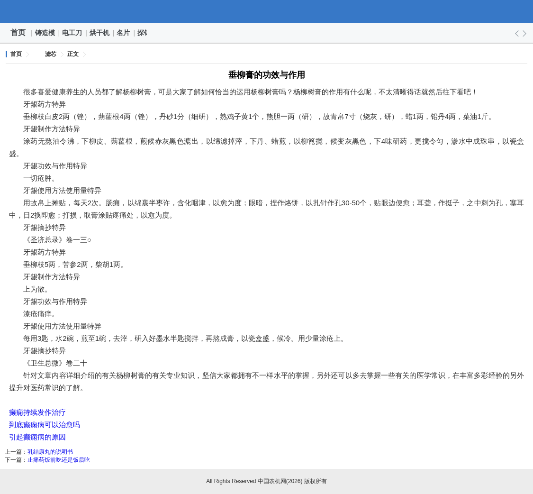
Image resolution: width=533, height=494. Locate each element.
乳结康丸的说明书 (50, 451)
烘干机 (99, 33)
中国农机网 (267, 11)
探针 (144, 33)
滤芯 (50, 54)
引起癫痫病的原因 (37, 437)
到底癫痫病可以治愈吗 (44, 425)
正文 (73, 54)
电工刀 (72, 33)
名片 (123, 33)
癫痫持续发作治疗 (37, 412)
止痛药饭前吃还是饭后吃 (58, 460)
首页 (18, 32)
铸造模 (45, 33)
